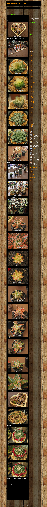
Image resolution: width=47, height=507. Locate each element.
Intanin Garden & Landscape (33, 168)
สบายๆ (32, 65)
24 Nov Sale (34, 134)
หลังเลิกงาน (32, 75)
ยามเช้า (32, 86)
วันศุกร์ (32, 107)
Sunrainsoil (31, 170)
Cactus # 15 (32, 92)
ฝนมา (31, 70)
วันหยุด (32, 77)
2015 (31, 126)
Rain (31, 87)
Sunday (32, 66)
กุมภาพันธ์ (32, 123)
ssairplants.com (31, 180)
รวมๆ (31, 62)
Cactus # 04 (32, 102)
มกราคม (32, 124)
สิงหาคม (32, 55)
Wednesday (32, 61)
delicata (33, 162)
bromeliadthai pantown (32, 177)
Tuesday (32, 111)
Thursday (32, 71)
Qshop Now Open (34, 148)
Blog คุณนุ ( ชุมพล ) (32, 174)
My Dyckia (32, 117)
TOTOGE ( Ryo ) (31, 171)
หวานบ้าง (32, 60)
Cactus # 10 (32, 97)
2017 (31, 51)
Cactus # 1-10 (32, 96)
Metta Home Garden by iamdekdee (33, 167)
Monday (32, 76)
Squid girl (32, 67)
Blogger (29, 505)
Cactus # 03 (32, 103)
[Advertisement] (18, 11)
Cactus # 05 (32, 101)
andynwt (24, 505)
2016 (31, 125)
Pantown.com (31, 176)
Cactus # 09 (32, 98)
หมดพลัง (32, 72)
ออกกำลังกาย (32, 80)
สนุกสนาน (32, 108)
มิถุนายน (32, 57)
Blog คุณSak (31, 173)
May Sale (34, 137)
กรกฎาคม (32, 56)
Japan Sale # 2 (32, 113)
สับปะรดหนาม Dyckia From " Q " (18, 3)
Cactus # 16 (32, 91)
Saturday (32, 116)
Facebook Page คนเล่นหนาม (33, 181)
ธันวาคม (32, 52)
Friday (31, 81)
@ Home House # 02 (33, 82)
